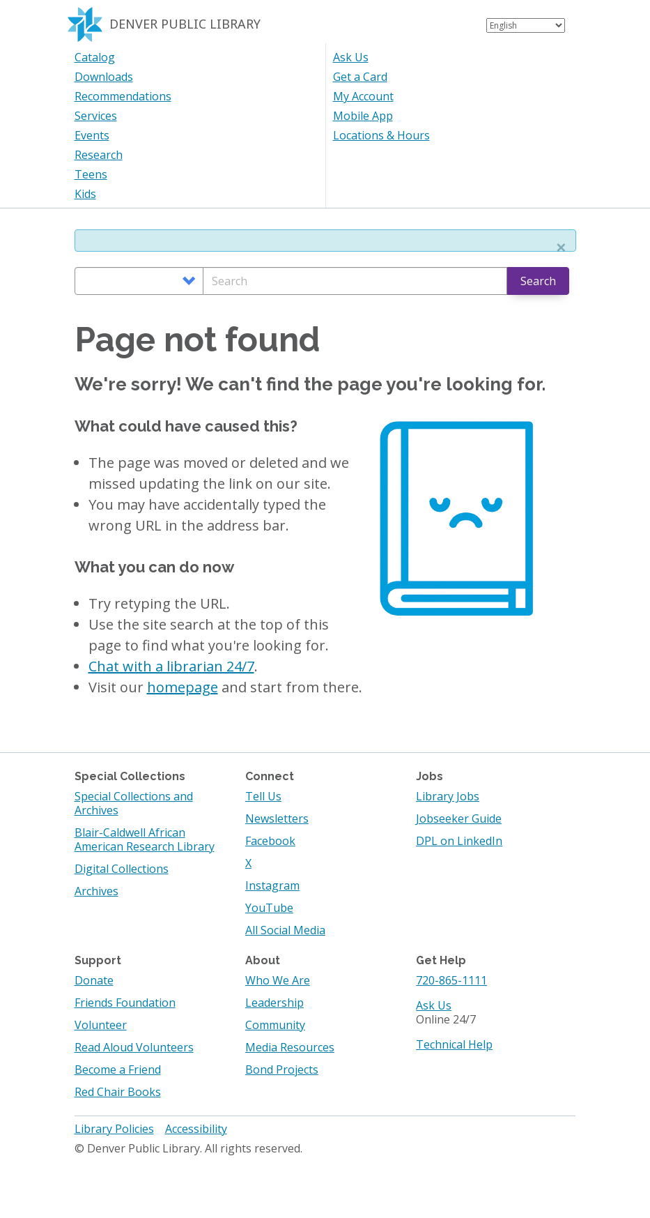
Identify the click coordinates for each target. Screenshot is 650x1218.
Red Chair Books (118, 1091)
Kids (85, 194)
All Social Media (285, 930)
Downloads (104, 77)
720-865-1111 (451, 980)
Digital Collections (122, 868)
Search (538, 281)
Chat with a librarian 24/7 (171, 666)
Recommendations (123, 96)
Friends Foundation (125, 1002)
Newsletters (277, 818)
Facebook (270, 840)
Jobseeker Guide (459, 818)
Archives (96, 891)
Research (99, 155)
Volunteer (101, 1025)
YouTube (269, 907)
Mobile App (363, 116)
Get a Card (360, 77)
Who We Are (277, 980)
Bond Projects (281, 1069)
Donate (94, 980)
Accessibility (196, 1128)
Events (92, 135)
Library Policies (114, 1128)
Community (275, 1025)
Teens (91, 174)
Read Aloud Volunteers (134, 1047)
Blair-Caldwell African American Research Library (145, 839)
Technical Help (454, 1044)
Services (96, 116)
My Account (363, 96)
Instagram (272, 885)
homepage (182, 687)
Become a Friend (118, 1069)
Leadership (274, 1002)
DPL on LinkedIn (459, 840)
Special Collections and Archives (134, 803)
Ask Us (351, 57)
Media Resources (289, 1047)
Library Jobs (447, 796)
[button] (561, 247)
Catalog (95, 57)
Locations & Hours (381, 135)
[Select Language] (525, 25)
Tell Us (263, 796)
